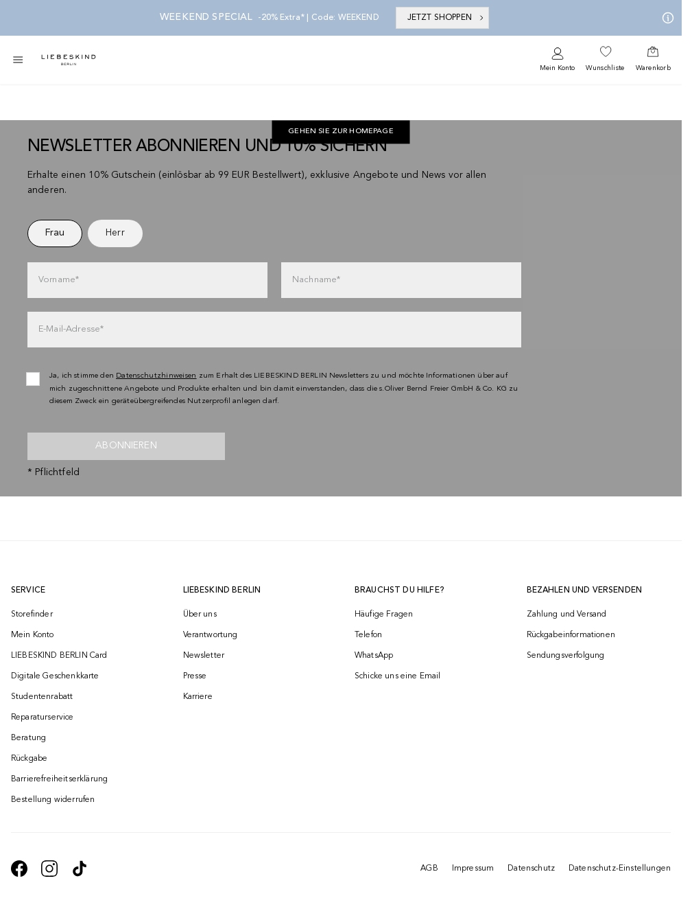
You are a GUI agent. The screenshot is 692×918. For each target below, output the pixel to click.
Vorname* (58, 279)
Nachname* (316, 279)
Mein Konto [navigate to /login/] (32, 635)
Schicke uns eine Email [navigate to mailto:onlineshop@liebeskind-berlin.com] (398, 676)
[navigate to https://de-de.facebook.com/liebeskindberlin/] (19, 868)
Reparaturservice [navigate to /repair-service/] (42, 717)
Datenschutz (531, 868)
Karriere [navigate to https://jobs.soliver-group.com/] (198, 697)
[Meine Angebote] (665, 18)
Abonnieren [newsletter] (126, 445)
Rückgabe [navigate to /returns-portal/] (29, 759)
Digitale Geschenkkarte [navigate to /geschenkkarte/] (55, 676)
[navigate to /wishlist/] (605, 60)
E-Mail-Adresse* (71, 329)
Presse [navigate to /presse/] (195, 676)
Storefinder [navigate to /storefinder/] (32, 614)
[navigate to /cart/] (653, 60)
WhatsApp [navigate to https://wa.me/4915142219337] (374, 656)
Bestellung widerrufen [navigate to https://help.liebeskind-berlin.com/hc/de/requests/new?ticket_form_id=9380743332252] (53, 800)
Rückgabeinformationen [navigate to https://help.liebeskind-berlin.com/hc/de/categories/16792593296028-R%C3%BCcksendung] (571, 635)
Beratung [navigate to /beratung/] (28, 738)
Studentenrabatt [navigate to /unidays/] (42, 697)
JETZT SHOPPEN (446, 18)
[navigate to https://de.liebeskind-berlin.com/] (341, 132)
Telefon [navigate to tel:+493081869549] (368, 635)
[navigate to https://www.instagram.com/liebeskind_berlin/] (49, 868)
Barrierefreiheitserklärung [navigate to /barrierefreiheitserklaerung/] (59, 779)
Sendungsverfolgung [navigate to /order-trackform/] (566, 656)
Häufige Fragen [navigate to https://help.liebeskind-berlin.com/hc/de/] (384, 614)
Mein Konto (557, 68)
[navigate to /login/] (557, 60)
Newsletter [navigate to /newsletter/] (204, 656)
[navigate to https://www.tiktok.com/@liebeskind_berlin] (79, 868)
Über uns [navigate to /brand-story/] (200, 614)
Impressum (473, 868)
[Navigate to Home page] (68, 60)
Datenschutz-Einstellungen (620, 868)
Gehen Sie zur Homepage (341, 132)
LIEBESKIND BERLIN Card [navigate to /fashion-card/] (59, 656)
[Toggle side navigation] (18, 60)
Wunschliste (605, 68)
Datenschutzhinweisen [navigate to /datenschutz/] (156, 376)
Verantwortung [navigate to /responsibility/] (210, 635)
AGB (429, 868)
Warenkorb (653, 68)
